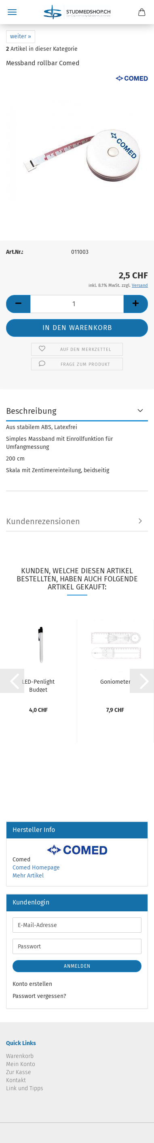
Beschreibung (31, 411)
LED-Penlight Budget (38, 685)
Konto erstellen (32, 984)
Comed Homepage (36, 867)
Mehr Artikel (28, 875)
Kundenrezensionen (43, 521)
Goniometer (115, 681)
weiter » (20, 36)
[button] (18, 304)
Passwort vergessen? (39, 996)
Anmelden (77, 966)
